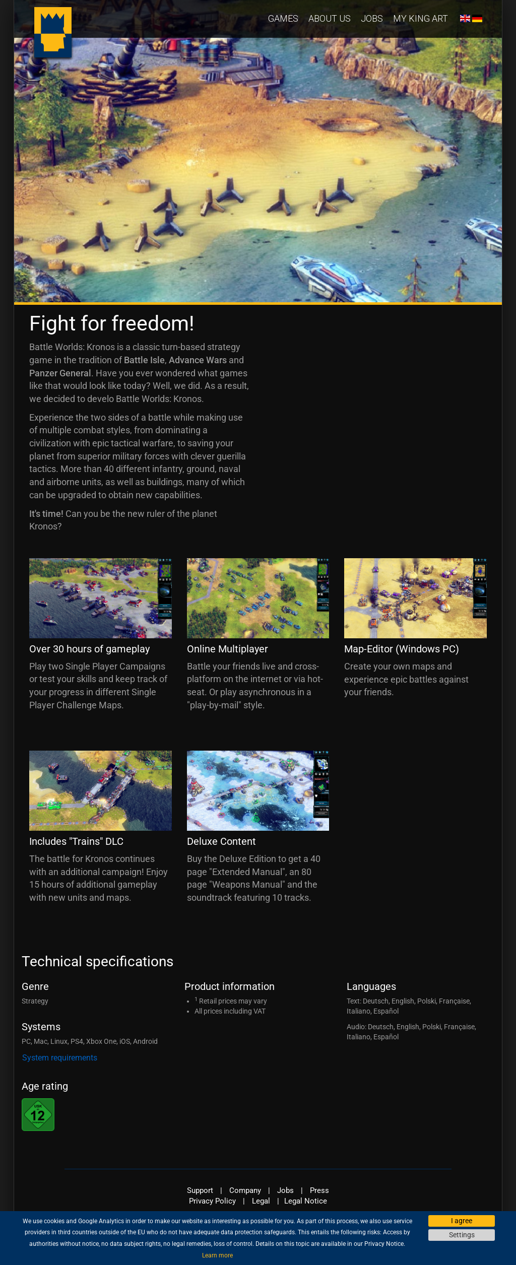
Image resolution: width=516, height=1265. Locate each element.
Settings (462, 1235)
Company (245, 1190)
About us (329, 18)
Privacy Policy (212, 1201)
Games (283, 18)
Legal (261, 1201)
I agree (461, 1221)
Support (200, 1190)
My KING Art (420, 18)
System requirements (59, 1057)
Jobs (372, 18)
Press (319, 1190)
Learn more (217, 1255)
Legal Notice (305, 1201)
